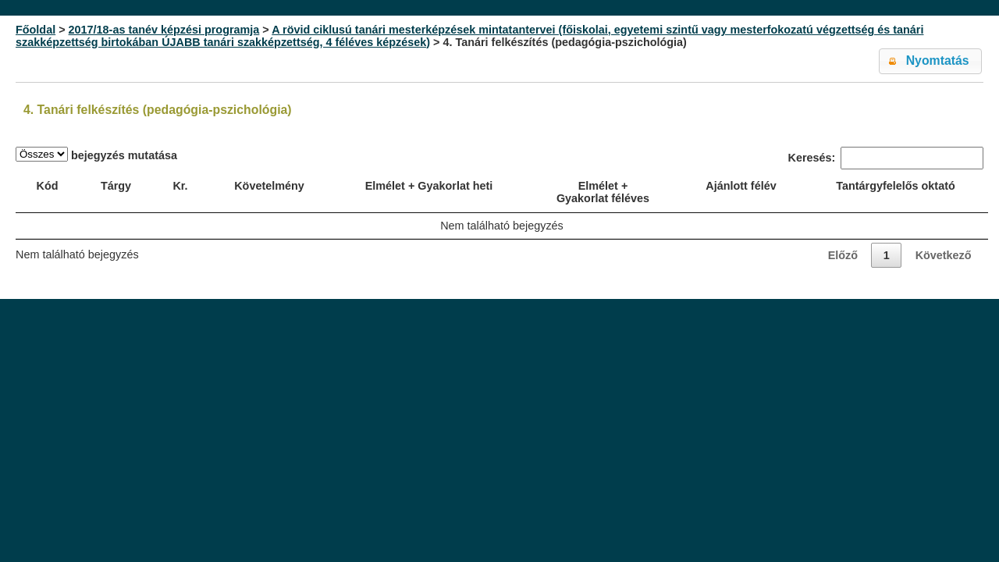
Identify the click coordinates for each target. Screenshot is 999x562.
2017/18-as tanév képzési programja (164, 29)
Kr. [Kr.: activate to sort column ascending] (179, 186)
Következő (943, 255)
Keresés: (885, 158)
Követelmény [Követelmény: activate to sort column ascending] (269, 186)
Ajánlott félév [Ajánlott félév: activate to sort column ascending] (741, 186)
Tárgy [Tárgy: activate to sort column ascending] (116, 186)
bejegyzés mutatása (96, 154)
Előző (843, 255)
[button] (930, 61)
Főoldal (35, 29)
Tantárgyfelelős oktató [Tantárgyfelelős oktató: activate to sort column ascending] (895, 186)
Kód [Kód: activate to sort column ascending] (48, 186)
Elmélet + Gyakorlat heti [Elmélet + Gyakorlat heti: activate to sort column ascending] (429, 186)
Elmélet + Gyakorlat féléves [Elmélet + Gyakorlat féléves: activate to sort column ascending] (602, 192)
